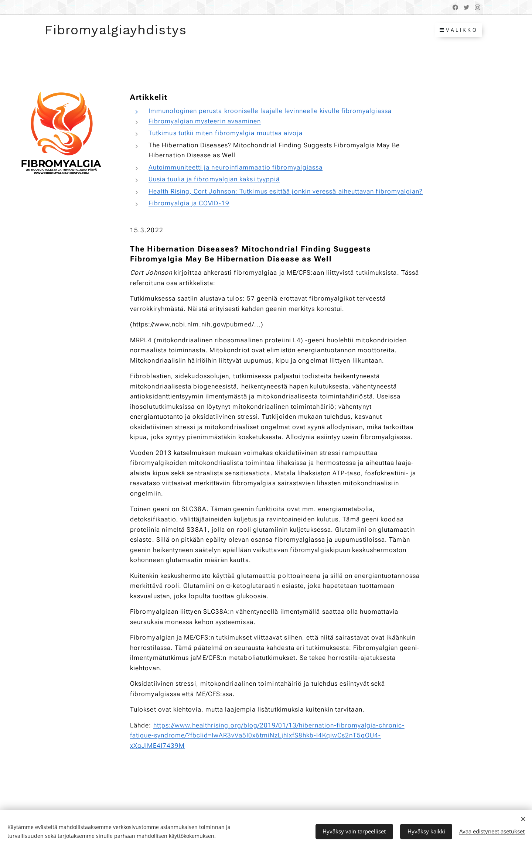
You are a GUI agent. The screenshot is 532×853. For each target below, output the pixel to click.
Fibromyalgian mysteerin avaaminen (205, 121)
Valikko (459, 30)
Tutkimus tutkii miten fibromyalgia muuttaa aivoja (226, 133)
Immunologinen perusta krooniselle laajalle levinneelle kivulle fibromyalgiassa (270, 110)
